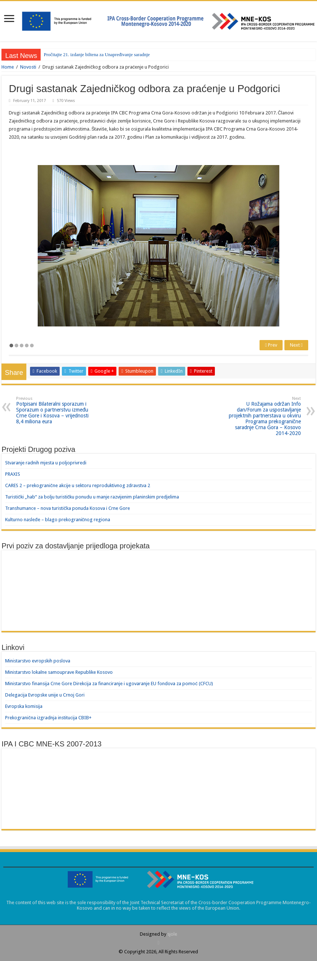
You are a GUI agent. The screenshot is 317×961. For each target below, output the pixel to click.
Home (7, 67)
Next (296, 345)
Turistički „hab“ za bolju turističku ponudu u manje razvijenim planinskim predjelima (92, 497)
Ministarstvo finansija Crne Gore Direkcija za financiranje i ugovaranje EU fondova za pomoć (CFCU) (109, 683)
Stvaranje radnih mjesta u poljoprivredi (45, 462)
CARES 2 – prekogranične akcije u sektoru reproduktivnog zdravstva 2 (77, 485)
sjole (172, 934)
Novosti (28, 67)
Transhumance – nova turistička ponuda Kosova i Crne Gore (67, 508)
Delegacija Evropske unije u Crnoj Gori (45, 695)
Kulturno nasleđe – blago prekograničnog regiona (57, 519)
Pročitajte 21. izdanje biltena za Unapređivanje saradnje (97, 54)
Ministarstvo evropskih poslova (37, 661)
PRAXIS (12, 474)
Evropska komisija (23, 706)
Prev (271, 345)
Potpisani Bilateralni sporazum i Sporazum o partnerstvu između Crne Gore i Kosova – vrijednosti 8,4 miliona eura (53, 410)
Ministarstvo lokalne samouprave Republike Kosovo (59, 672)
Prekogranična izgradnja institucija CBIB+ (48, 717)
